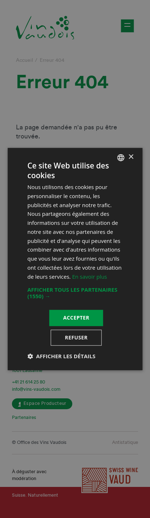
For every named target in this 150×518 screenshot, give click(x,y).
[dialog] (75, 259)
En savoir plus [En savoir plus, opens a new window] (89, 276)
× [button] (130, 157)
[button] (75, 293)
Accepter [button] (76, 317)
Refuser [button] (76, 337)
